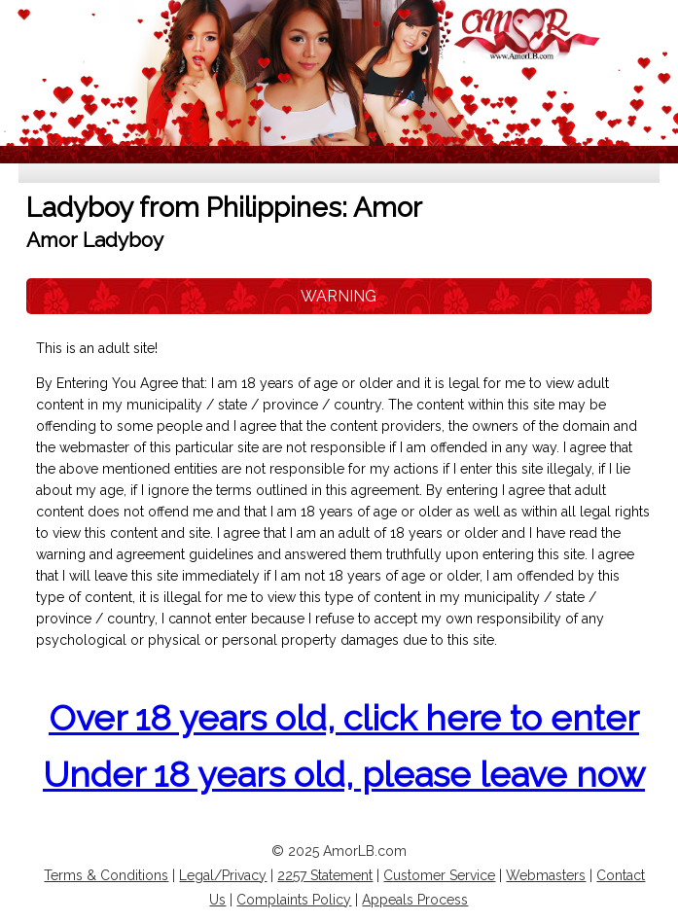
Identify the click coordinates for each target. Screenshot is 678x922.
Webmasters (546, 875)
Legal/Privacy (223, 875)
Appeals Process (415, 899)
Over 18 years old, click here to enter (344, 717)
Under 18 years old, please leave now (344, 774)
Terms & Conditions (106, 875)
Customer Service (439, 875)
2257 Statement (325, 875)
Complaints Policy (293, 899)
